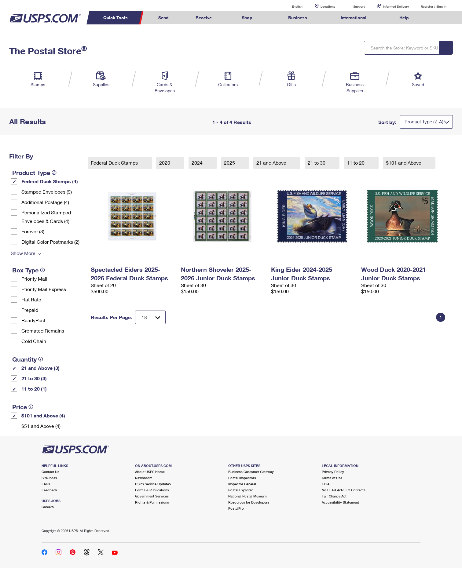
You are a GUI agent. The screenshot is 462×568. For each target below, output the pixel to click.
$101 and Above (404, 163)
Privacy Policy (333, 472)
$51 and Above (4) (41, 426)
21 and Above (272, 163)
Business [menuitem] (297, 17)
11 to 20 (356, 163)
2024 (198, 163)
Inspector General (242, 484)
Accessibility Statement (340, 502)
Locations (328, 6)
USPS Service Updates (153, 484)
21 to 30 (317, 163)
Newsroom (143, 478)
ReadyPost (33, 320)
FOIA (325, 484)
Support (359, 6)
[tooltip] (54, 172)
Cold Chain (33, 341)
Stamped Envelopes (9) (46, 192)
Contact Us (50, 472)
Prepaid (29, 310)
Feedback (49, 490)
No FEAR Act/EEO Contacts (343, 490)
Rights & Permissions (152, 502)
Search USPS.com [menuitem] (434, 17)
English (290, 6)
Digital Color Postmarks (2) (50, 242)
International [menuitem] (353, 17)
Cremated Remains (42, 330)
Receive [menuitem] (204, 17)
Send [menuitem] (163, 17)
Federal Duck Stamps (115, 163)
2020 (165, 163)
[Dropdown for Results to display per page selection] (150, 317)
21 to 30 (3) (34, 378)
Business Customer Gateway (251, 472)
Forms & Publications (152, 490)
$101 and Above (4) (43, 415)
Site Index (49, 478)
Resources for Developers (248, 502)
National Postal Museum (247, 496)
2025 (230, 163)
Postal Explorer (240, 490)
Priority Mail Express (43, 289)
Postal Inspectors (242, 478)
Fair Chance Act (334, 496)
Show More (23, 253)
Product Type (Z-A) (424, 121)
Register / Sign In (433, 6)
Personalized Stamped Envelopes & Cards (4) (46, 216)
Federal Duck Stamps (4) (49, 181)
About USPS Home (150, 472)
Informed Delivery (396, 6)
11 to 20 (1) (34, 388)
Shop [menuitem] (247, 17)
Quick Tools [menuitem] (115, 17)
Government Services (152, 496)
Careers (48, 507)
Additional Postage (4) (45, 202)
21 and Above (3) (40, 368)
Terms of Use (332, 478)
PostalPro (236, 508)
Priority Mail (34, 279)
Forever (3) (32, 231)
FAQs (46, 484)
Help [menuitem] (404, 17)
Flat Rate (31, 299)
